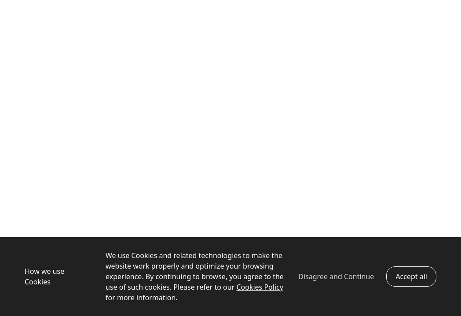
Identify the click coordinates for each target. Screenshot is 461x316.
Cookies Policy (259, 287)
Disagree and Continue (336, 276)
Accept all (411, 276)
